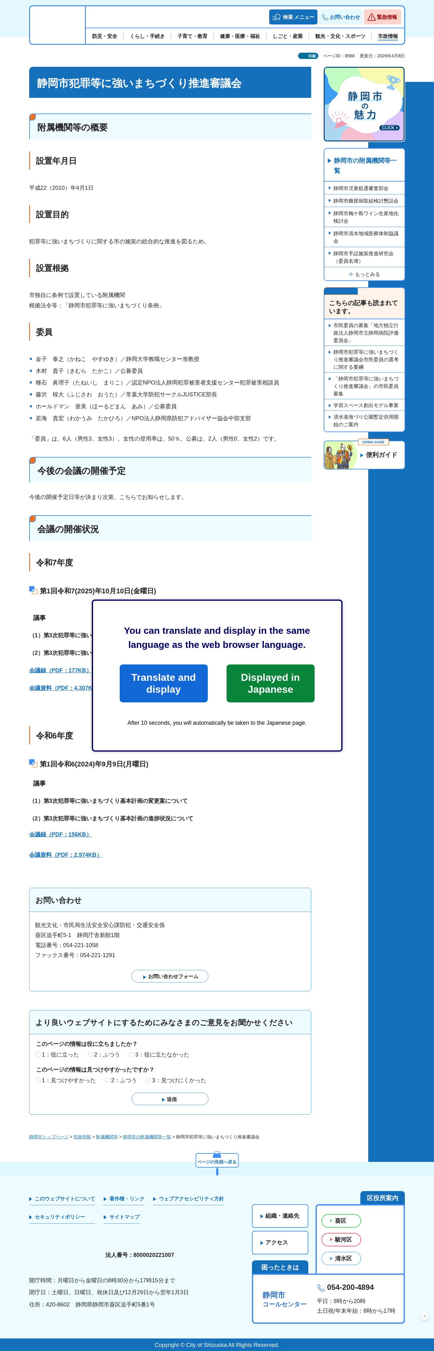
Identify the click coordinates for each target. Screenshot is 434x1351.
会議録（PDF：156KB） (60, 834)
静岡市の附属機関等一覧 (365, 165)
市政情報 (82, 1136)
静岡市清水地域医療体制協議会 (366, 237)
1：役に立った (60, 1055)
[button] (293, 16)
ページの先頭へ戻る (217, 1161)
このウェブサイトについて (65, 1198)
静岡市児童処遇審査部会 (361, 188)
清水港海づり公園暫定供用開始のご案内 (366, 420)
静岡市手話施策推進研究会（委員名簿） (363, 257)
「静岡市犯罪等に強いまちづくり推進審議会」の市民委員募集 (366, 386)
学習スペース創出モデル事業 (366, 405)
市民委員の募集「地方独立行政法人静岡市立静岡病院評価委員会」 (366, 333)
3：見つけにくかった (179, 1080)
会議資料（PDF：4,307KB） (65, 688)
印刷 (312, 56)
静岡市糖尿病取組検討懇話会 (366, 201)
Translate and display (163, 683)
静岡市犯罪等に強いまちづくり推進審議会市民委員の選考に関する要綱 (366, 359)
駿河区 (343, 1240)
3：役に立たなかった (162, 1055)
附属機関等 (107, 1136)
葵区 (340, 1221)
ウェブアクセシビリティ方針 (191, 1198)
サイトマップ (124, 1217)
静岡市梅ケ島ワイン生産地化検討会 (366, 217)
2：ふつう (107, 1055)
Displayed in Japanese (270, 683)
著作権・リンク (126, 1198)
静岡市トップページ (49, 1136)
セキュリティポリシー (60, 1217)
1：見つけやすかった (69, 1080)
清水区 (343, 1258)
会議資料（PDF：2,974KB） (65, 855)
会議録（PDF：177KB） (60, 670)
